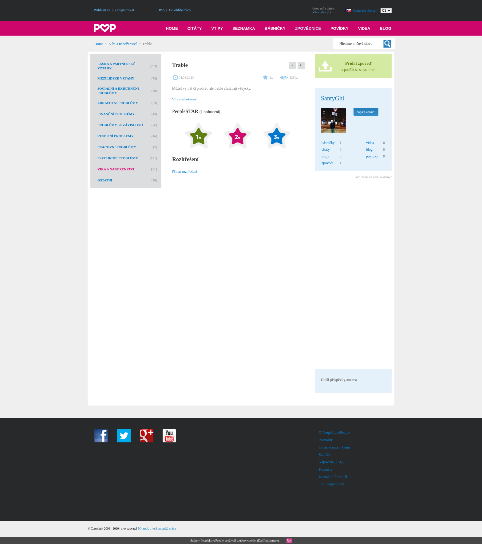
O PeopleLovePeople (334, 432)
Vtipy (217, 28)
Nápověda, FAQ (331, 462)
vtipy (325, 156)
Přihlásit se (102, 10)
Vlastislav (319, 12)
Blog (385, 28)
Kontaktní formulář (333, 477)
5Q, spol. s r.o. (147, 528)
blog (369, 149)
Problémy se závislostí (120, 125)
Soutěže (324, 455)
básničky (328, 143)
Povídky (339, 28)
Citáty (195, 28)
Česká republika (364, 10)
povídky (372, 156)
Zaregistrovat (124, 10)
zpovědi (327, 163)
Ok (289, 540)
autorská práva (167, 528)
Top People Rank (331, 484)
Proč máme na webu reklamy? (373, 177)
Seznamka (243, 28)
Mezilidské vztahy (115, 78)
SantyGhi (332, 98)
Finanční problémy (116, 114)
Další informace (268, 540)
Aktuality (326, 440)
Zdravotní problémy (117, 103)
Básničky (275, 28)
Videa (364, 28)
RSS (162, 10)
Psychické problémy (117, 158)
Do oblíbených (180, 10)
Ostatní (104, 180)
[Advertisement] (352, 275)
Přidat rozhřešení (184, 171)
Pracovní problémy (116, 147)
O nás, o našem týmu (334, 447)
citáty (326, 149)
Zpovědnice (308, 28)
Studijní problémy (115, 136)
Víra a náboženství (123, 44)
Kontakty (326, 469)
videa (370, 143)
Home (172, 28)
